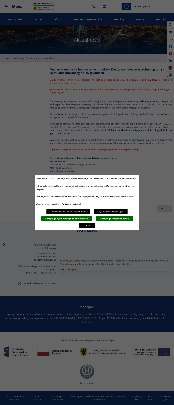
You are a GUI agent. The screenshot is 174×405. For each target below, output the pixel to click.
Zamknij (87, 225)
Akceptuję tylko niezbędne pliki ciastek (66, 218)
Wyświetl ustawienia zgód (110, 211)
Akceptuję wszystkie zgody (114, 218)
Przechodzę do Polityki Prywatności (68, 211)
